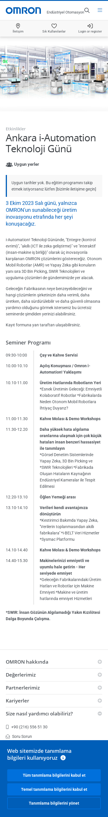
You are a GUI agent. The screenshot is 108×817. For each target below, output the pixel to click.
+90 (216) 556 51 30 (27, 727)
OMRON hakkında (27, 661)
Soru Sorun (19, 736)
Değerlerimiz (21, 674)
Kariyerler (17, 700)
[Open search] (87, 10)
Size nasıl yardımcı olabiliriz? (39, 713)
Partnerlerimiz (23, 687)
